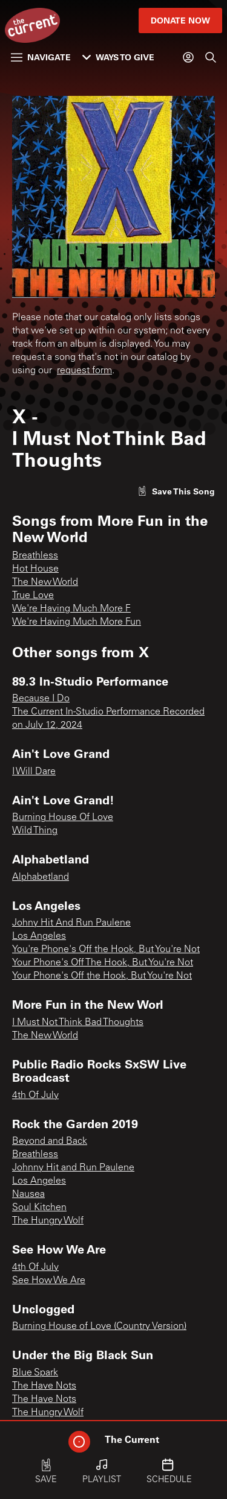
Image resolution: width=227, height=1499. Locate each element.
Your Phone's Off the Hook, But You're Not (102, 976)
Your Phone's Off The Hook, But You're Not (102, 963)
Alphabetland (40, 877)
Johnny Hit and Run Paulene (73, 1168)
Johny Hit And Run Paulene (71, 923)
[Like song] (176, 491)
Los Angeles (39, 936)
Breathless (35, 556)
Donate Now (180, 20)
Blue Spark (35, 1373)
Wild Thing (35, 831)
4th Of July (35, 1095)
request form (84, 371)
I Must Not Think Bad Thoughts (77, 1022)
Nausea (28, 1194)
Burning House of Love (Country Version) (99, 1326)
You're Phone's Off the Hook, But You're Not (106, 950)
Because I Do (41, 699)
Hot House (35, 569)
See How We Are (48, 1281)
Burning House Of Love (62, 817)
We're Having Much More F (71, 609)
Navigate (41, 57)
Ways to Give (118, 57)
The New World (45, 582)
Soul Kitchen (39, 1208)
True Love (33, 596)
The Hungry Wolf (48, 1221)
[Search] (210, 57)
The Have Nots (44, 1386)
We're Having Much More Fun (76, 622)
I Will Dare (34, 772)
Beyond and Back (49, 1141)
